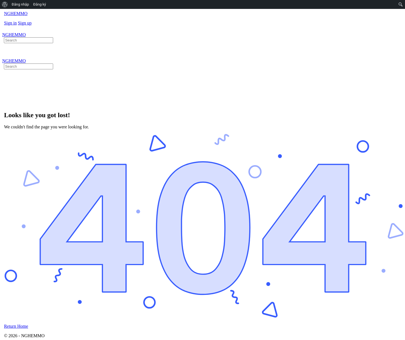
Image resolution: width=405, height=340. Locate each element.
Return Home (16, 326)
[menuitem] (5, 4)
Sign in (10, 23)
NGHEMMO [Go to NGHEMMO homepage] (15, 13)
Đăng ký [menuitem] (39, 4)
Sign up (24, 23)
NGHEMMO (14, 34)
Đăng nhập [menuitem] (20, 4)
